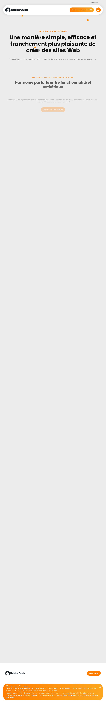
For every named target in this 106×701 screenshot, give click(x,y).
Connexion (94, 3)
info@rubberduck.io (71, 695)
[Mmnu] (98, 9)
